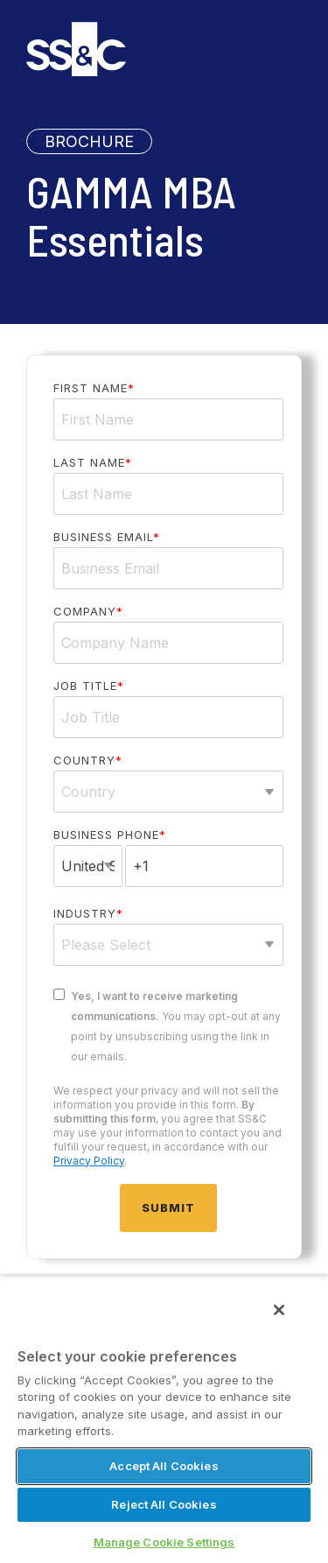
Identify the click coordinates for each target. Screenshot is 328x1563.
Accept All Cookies (163, 1466)
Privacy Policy (88, 1160)
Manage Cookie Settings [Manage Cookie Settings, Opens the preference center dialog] (164, 1542)
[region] (164, 1419)
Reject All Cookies (163, 1504)
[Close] (279, 1310)
